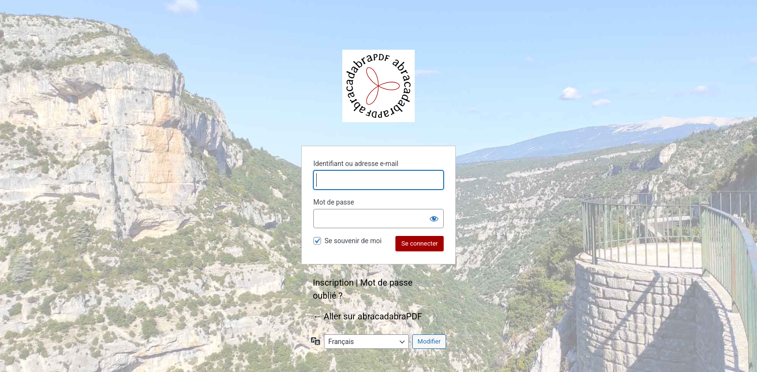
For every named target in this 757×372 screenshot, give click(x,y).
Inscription (333, 282)
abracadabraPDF (378, 86)
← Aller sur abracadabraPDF (367, 316)
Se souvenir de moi (352, 241)
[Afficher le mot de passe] (434, 218)
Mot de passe (333, 202)
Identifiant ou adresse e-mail (355, 163)
